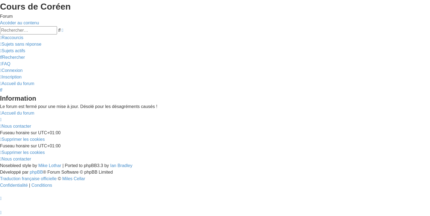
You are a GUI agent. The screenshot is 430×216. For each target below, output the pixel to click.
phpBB (36, 172)
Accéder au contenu (19, 23)
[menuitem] (20, 44)
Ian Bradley (121, 165)
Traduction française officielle (28, 178)
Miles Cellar (73, 178)
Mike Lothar (49, 165)
